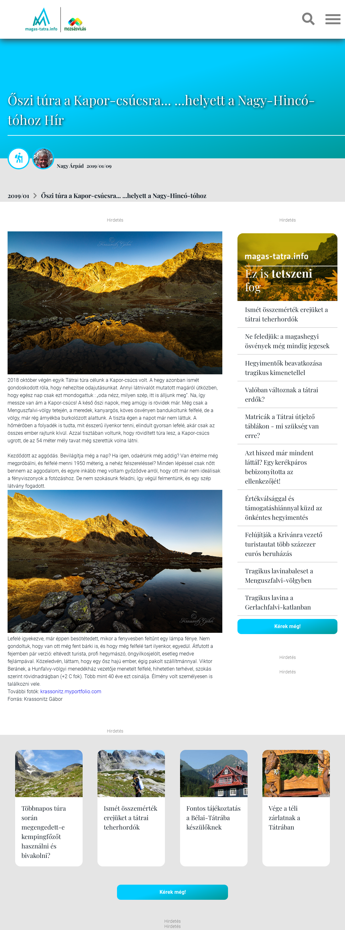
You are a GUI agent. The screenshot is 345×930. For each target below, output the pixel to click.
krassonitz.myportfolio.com (70, 692)
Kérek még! (287, 626)
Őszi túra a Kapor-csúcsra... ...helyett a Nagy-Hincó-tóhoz (123, 195)
